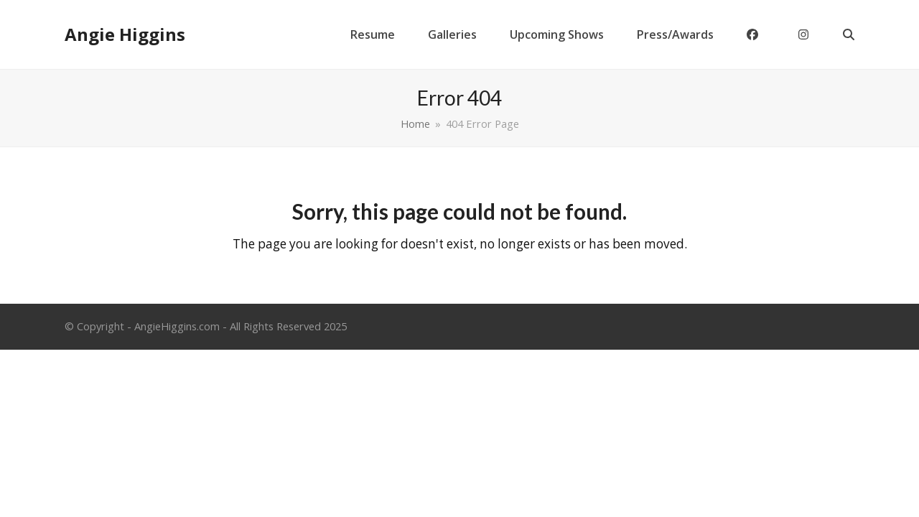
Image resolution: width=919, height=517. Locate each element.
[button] (848, 34)
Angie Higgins (125, 34)
